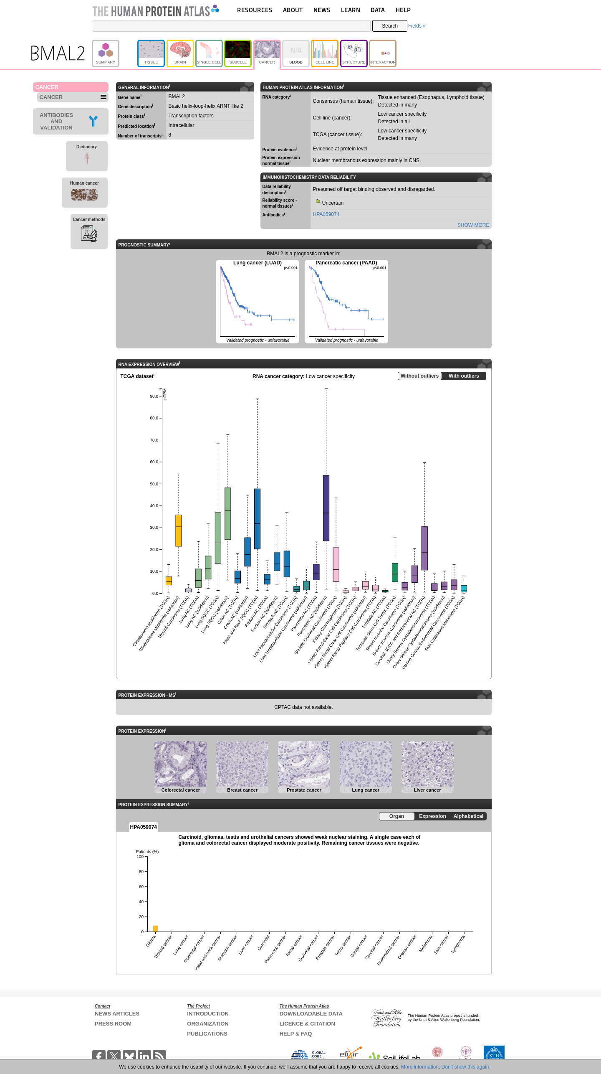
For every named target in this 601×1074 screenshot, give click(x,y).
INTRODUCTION (208, 1014)
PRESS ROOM (113, 1024)
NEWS (322, 9)
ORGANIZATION (207, 1024)
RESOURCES (255, 9)
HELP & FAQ (296, 1034)
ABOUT (293, 9)
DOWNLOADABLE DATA (311, 1014)
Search (390, 26)
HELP (403, 9)
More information (420, 1067)
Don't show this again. (466, 1067)
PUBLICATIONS (207, 1034)
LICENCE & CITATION (307, 1024)
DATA (378, 9)
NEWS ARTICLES (117, 1014)
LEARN (350, 9)
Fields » (417, 26)
